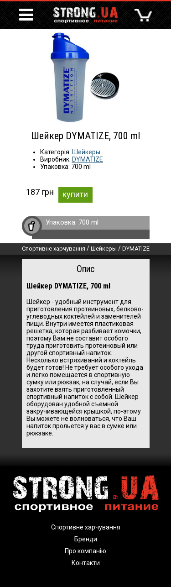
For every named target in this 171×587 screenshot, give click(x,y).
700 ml (88, 222)
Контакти (86, 562)
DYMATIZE (87, 159)
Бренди (85, 539)
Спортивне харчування (53, 248)
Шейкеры (86, 152)
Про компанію (85, 551)
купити (75, 194)
